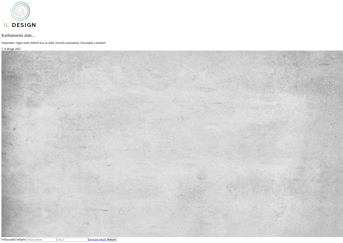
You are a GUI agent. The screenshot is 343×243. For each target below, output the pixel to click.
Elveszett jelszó (97, 239)
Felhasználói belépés (13, 239)
